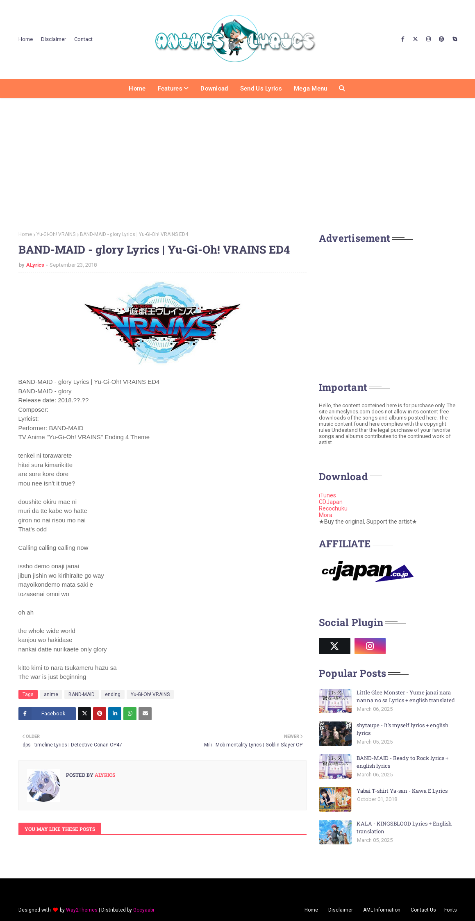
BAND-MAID (81, 694)
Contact (83, 39)
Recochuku (333, 508)
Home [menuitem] (137, 88)
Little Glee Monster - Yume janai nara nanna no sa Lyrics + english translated (406, 696)
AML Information (381, 910)
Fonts (450, 910)
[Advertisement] (237, 161)
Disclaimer (53, 39)
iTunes (327, 495)
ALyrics (35, 265)
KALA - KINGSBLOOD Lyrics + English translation (404, 827)
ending (112, 694)
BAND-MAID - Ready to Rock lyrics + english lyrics (402, 762)
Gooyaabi (143, 910)
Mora (325, 515)
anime (51, 694)
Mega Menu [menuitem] (310, 88)
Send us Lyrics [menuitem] (261, 88)
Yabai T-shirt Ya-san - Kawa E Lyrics (402, 790)
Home (25, 39)
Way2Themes (82, 910)
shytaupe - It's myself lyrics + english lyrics (402, 729)
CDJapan (331, 502)
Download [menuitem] (214, 88)
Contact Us (423, 910)
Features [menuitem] (170, 88)
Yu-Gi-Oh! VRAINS (55, 234)
